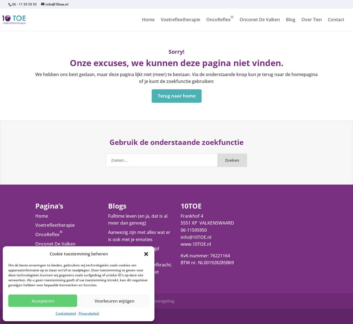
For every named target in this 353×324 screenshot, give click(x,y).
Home (148, 20)
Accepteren (43, 301)
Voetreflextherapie (180, 20)
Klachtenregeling (158, 301)
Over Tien (311, 20)
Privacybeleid (89, 313)
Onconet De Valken (260, 20)
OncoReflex (220, 20)
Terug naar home (177, 96)
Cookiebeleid (66, 313)
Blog (290, 20)
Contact (336, 20)
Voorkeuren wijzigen (114, 301)
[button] (146, 254)
